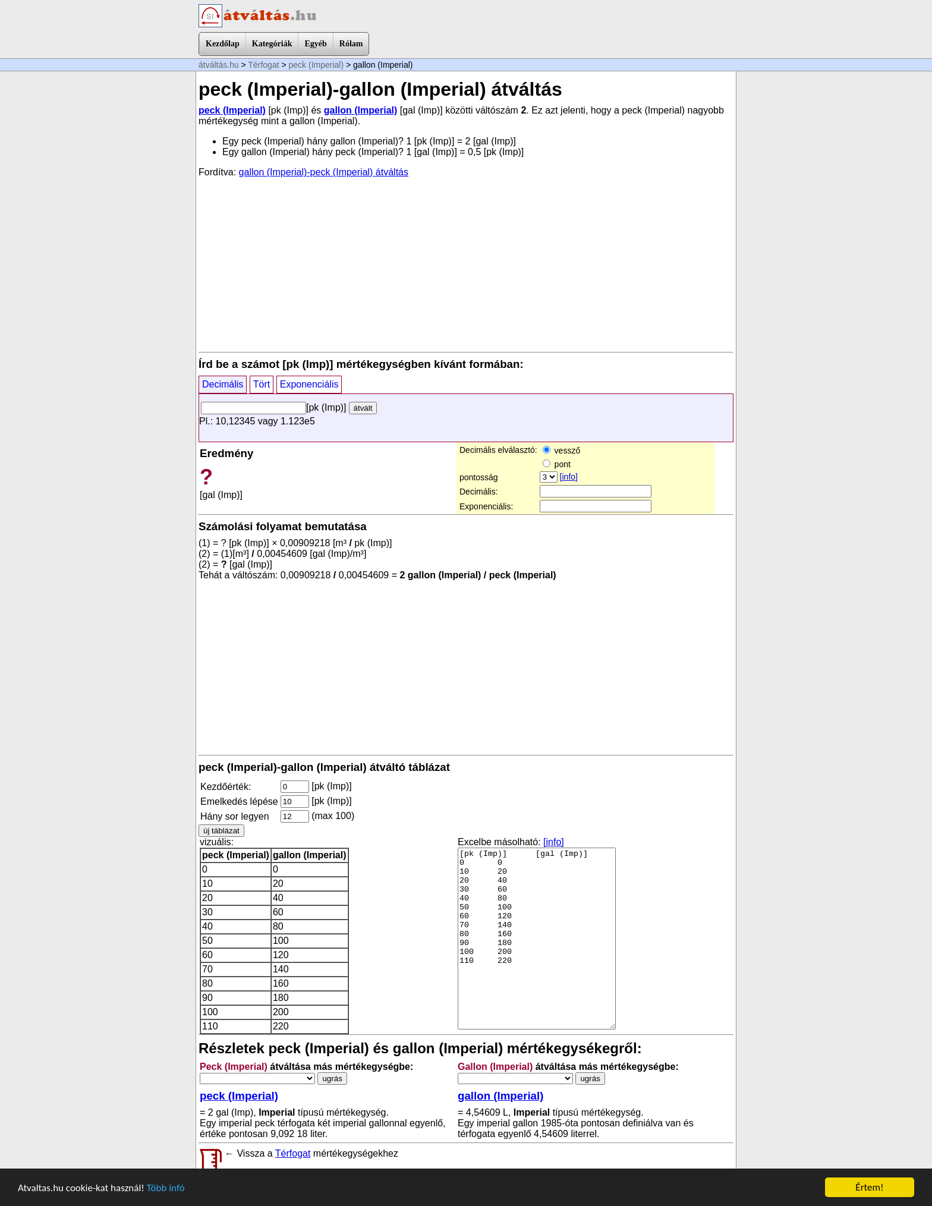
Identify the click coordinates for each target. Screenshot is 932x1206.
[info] (569, 476)
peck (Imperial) (316, 65)
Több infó (166, 1188)
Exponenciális (309, 384)
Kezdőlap (223, 43)
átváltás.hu (219, 65)
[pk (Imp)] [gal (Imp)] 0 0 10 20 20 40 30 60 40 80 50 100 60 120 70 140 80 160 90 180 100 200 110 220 (537, 938)
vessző (561, 450)
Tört (261, 384)
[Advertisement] (466, 264)
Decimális (222, 384)
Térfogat (263, 65)
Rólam (351, 43)
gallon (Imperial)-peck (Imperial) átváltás (323, 172)
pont (557, 464)
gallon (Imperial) (361, 110)
